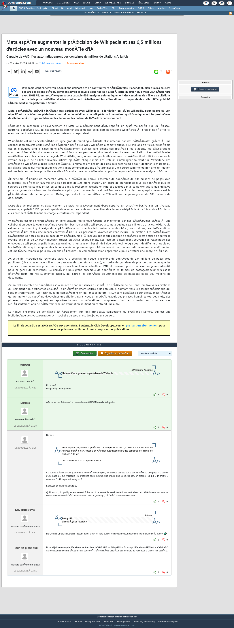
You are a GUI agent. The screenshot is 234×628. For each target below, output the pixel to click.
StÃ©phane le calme (50, 65)
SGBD (141, 8)
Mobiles (161, 8)
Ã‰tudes (144, 2)
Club (168, 2)
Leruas (25, 409)
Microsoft (80, 8)
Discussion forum (205, 89)
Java (91, 8)
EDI (113, 8)
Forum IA (106, 12)
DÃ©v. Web (102, 8)
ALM (69, 8)
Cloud (55, 8)
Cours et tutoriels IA (124, 12)
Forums (48, 2)
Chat (97, 2)
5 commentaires (75, 65)
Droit (157, 2)
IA (62, 8)
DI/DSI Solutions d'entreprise (33, 8)
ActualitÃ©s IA (91, 12)
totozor (25, 371)
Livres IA (141, 12)
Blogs (86, 2)
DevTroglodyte (25, 516)
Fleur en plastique (25, 554)
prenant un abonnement (142, 328)
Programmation (126, 8)
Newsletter (113, 2)
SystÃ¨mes (174, 8)
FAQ (76, 2)
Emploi (129, 2)
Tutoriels (63, 2)
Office (151, 8)
